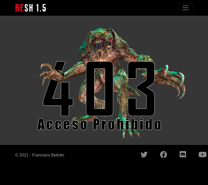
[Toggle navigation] (185, 8)
